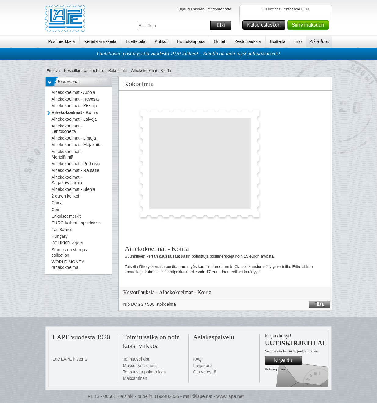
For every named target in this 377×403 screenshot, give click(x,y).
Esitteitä (277, 41)
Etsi (223, 25)
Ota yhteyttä (204, 371)
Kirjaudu (287, 360)
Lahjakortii (203, 365)
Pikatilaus (319, 41)
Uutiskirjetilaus (276, 369)
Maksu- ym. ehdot (140, 365)
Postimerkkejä (61, 41)
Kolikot (161, 41)
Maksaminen (135, 378)
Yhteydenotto (219, 9)
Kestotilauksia (247, 41)
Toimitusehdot (136, 359)
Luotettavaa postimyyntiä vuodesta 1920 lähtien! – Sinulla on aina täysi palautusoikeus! (189, 53)
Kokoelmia (117, 70)
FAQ (197, 359)
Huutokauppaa (191, 41)
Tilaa (321, 304)
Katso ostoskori (265, 25)
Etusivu (53, 70)
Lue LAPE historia (70, 359)
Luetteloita (136, 41)
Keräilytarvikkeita (100, 41)
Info (298, 41)
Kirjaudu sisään (191, 9)
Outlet (219, 41)
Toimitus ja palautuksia (144, 371)
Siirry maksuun (309, 25)
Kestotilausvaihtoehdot (84, 70)
